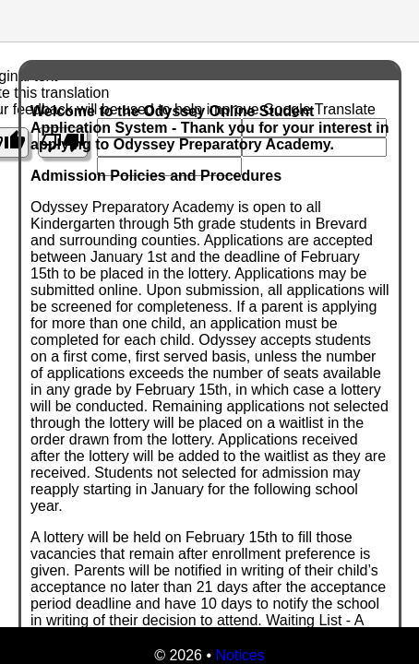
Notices (239, 655)
